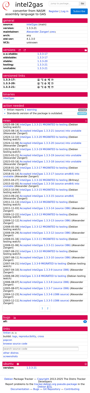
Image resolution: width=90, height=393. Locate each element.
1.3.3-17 (42, 53)
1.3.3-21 (42, 64)
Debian (8, 379)
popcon (7, 340)
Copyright (43, 379)
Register (54, 11)
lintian (7, 332)
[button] (4, 109)
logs (14, 336)
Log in (64, 11)
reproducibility (27, 336)
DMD (52, 32)
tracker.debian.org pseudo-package (55, 384)
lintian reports (45, 110)
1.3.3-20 (42, 61)
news (7, 120)
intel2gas (32, 24)
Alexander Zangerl (37, 31)
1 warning (31, 109)
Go (82, 3)
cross (41, 336)
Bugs (36, 389)
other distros (10, 352)
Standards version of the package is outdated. (45, 113)
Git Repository (51, 389)
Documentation (20, 389)
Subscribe (79, 11)
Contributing (71, 389)
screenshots (10, 356)
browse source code (15, 343)
